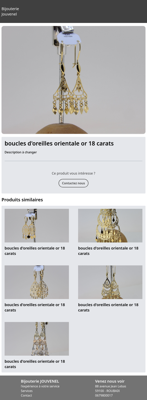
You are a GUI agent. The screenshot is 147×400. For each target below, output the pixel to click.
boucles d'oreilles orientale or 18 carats (35, 251)
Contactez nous (73, 183)
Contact (26, 395)
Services (27, 391)
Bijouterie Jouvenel (4, 8)
